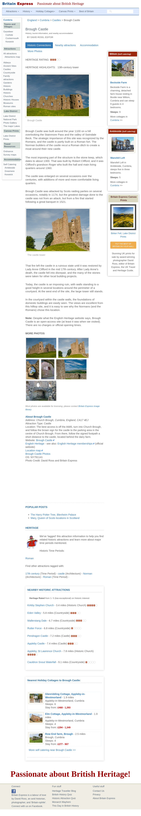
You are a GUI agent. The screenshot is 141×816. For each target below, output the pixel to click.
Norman (87, 573)
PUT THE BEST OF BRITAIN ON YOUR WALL (123, 245)
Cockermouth (12, 38)
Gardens (7, 83)
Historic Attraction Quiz (64, 798)
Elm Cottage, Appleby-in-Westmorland (68, 713)
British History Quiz (62, 794)
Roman (29, 558)
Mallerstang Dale (37, 620)
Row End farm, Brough (59, 734)
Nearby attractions (65, 45)
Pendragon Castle (37, 635)
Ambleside (10, 168)
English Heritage (34, 443)
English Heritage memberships (75, 443)
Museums (8, 103)
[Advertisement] (65, 484)
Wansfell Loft (117, 158)
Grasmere (10, 171)
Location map (33, 450)
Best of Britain (86, 11)
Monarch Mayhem (61, 802)
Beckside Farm (118, 82)
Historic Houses (11, 99)
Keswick (10, 41)
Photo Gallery (10, 123)
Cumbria (7, 20)
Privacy (96, 794)
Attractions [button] (12, 11)
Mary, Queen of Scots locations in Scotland (55, 518)
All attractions (10, 53)
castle (61, 573)
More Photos (35, 51)
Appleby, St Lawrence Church (44, 651)
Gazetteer (8, 31)
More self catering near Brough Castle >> (52, 750)
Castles (7, 69)
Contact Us (98, 791)
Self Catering (9, 164)
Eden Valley (34, 612)
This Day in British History (65, 805)
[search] (120, 11)
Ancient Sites (9, 66)
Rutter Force (34, 628)
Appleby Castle (36, 643)
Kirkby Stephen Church (40, 605)
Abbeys (7, 62)
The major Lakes (11, 126)
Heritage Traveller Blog (64, 791)
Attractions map (12, 57)
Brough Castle (44, 440)
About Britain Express (104, 798)
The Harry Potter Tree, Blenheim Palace (53, 514)
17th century (32, 573)
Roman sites (9, 106)
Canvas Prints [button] (67, 11)
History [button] (27, 11)
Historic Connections (39, 45)
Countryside (9, 72)
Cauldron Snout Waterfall (41, 662)
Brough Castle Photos (37, 453)
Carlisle (9, 35)
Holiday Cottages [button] (45, 11)
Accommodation (89, 45)
